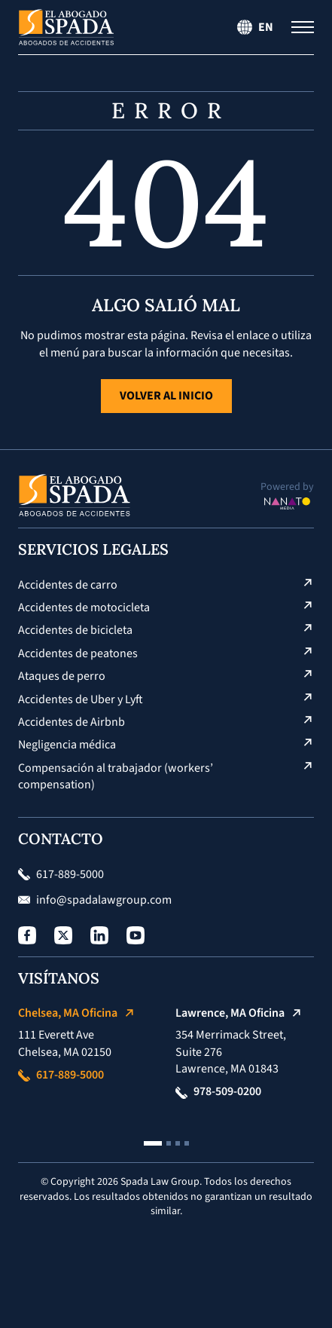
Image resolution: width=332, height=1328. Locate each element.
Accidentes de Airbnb (71, 722)
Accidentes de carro (67, 585)
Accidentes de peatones (78, 653)
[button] (153, 1143)
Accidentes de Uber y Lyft (80, 699)
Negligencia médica (67, 744)
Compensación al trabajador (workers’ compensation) (115, 776)
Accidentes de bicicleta (75, 630)
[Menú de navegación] (302, 27)
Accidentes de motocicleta (84, 607)
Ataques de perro (61, 676)
